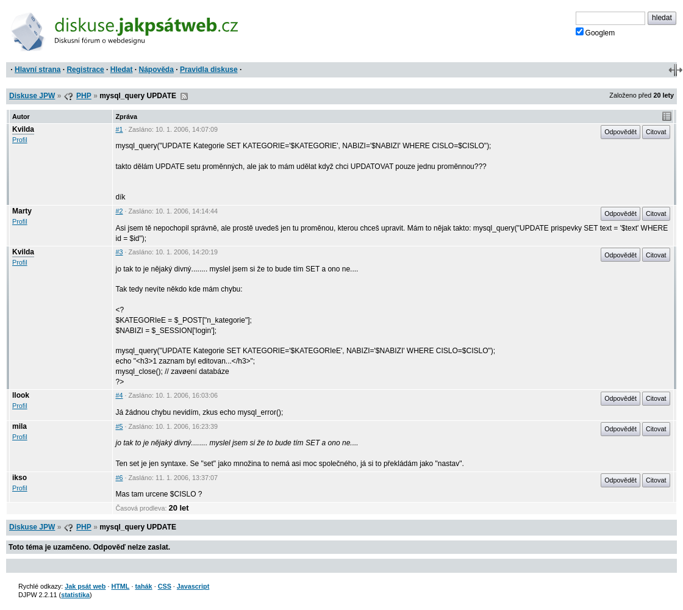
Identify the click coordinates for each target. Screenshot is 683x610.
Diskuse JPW (32, 96)
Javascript (193, 586)
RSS (184, 96)
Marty (22, 211)
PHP (83, 96)
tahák (143, 586)
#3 (119, 252)
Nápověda (156, 69)
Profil (19, 139)
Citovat (656, 131)
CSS (164, 586)
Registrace (85, 69)
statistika (75, 594)
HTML (120, 586)
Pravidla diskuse (209, 69)
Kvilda (23, 129)
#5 (119, 426)
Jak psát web (85, 586)
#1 (119, 129)
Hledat (121, 69)
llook (20, 395)
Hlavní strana (37, 69)
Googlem (595, 32)
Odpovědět (620, 131)
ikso (19, 477)
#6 (119, 477)
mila (19, 426)
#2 (119, 211)
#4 (119, 395)
